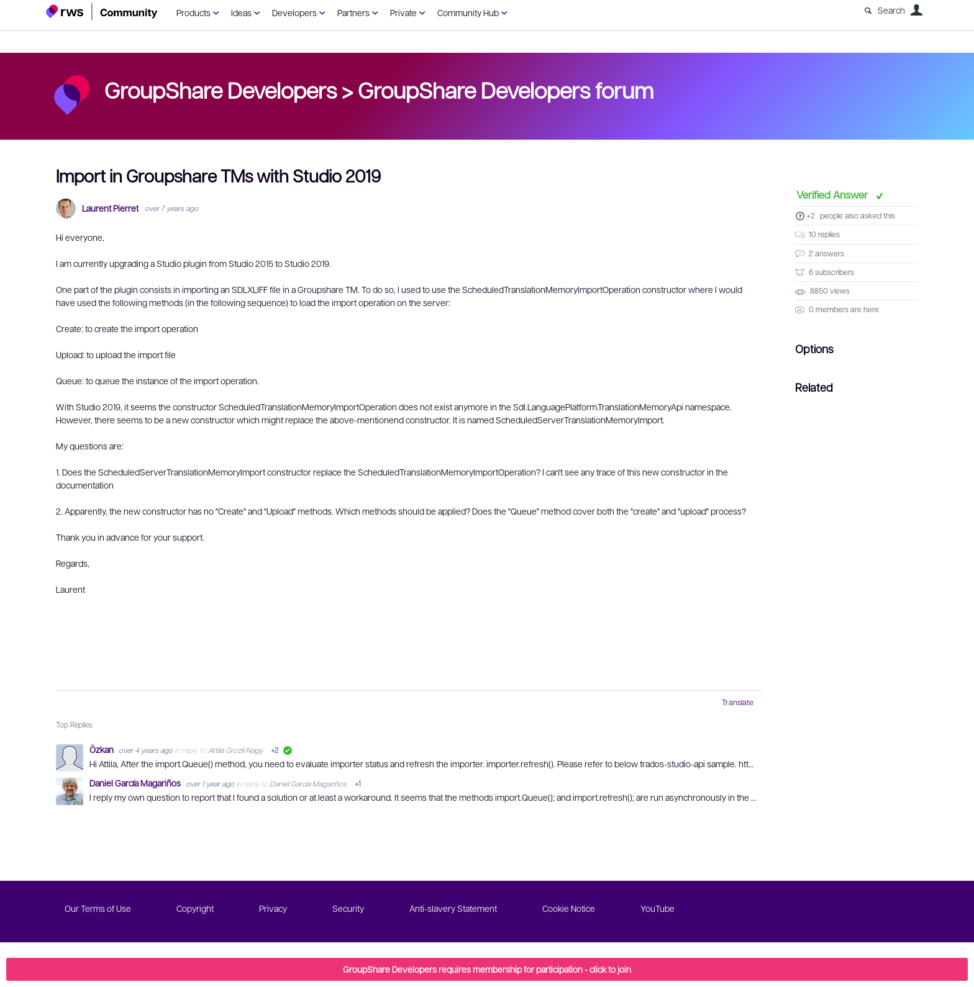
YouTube (657, 908)
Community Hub (468, 12)
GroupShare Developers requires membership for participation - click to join (487, 969)
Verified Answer (833, 194)
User (916, 10)
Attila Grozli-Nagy (235, 750)
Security (348, 908)
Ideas (241, 12)
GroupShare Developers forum (505, 89)
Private (403, 12)
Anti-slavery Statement (453, 908)
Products (193, 12)
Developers (294, 12)
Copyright (195, 908)
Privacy (273, 908)
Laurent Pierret (110, 208)
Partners (353, 12)
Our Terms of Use (98, 908)
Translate (737, 702)
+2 (810, 215)
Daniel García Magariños (136, 782)
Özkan (102, 749)
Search (891, 10)
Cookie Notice (568, 908)
